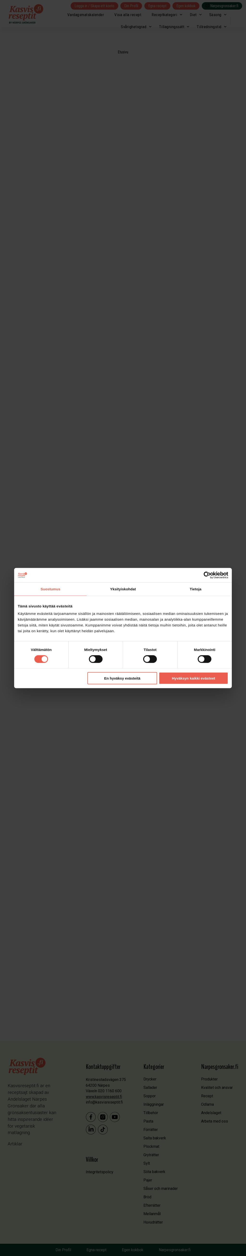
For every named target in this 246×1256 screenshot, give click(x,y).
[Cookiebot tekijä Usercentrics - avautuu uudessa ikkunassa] (206, 575)
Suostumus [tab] (51, 589)
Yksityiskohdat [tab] (123, 589)
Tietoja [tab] (195, 589)
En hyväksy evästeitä (122, 678)
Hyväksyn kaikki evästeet (193, 678)
